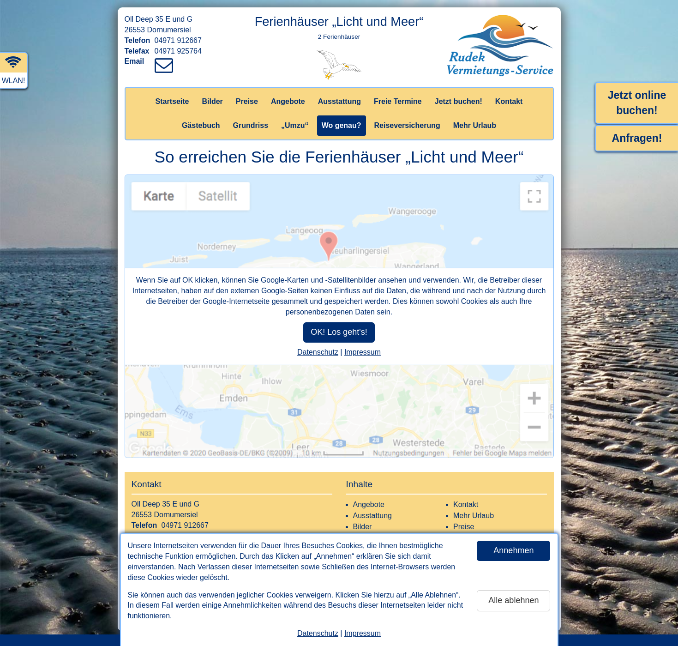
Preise (247, 101)
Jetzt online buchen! (637, 102)
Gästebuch (201, 125)
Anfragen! (637, 138)
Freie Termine (398, 101)
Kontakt (509, 101)
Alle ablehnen (513, 600)
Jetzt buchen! (458, 101)
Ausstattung (339, 101)
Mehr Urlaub (474, 125)
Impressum (362, 633)
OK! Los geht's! (339, 332)
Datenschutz (317, 633)
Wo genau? (341, 125)
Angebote (288, 101)
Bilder (212, 101)
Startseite (172, 101)
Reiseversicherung (407, 125)
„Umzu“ (295, 125)
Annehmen (513, 550)
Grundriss (250, 125)
